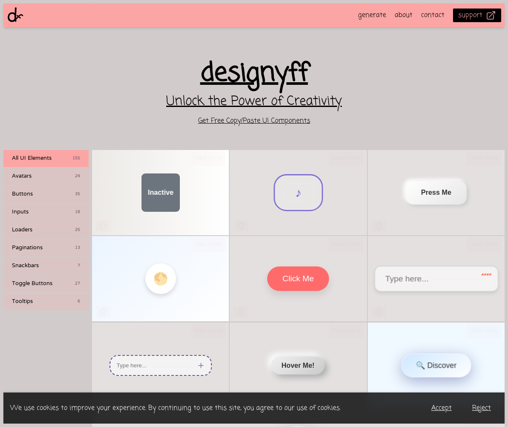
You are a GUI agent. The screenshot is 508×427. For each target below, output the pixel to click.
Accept (441, 408)
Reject (481, 408)
